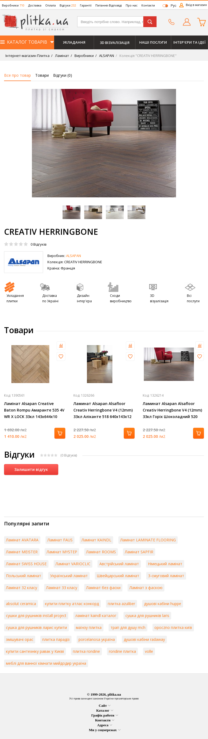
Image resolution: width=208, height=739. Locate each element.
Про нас (132, 5)
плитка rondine (86, 651)
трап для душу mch (127, 627)
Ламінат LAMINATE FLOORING (148, 539)
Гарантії (86, 5)
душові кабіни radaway (144, 639)
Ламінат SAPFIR (139, 551)
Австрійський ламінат (119, 563)
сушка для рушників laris (147, 615)
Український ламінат (69, 575)
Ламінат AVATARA (22, 539)
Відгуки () (62, 75)
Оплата (50, 5)
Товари (42, 75)
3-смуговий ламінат (166, 575)
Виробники (13, 5)
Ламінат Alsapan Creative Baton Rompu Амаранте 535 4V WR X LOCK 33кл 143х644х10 (34, 410)
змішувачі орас (19, 639)
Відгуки (68, 5)
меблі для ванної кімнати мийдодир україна (46, 663)
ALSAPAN (106, 55)
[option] (104, 143)
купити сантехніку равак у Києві (35, 651)
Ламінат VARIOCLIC (73, 563)
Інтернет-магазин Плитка (27, 55)
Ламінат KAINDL (96, 539)
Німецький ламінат (165, 563)
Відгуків (39, 244)
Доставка (34, 5)
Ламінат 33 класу (61, 587)
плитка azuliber (121, 603)
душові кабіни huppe (162, 603)
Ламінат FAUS (60, 539)
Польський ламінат (23, 575)
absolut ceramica (21, 603)
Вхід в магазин (196, 5)
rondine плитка (122, 651)
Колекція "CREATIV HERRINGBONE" (148, 55)
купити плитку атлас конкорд (72, 603)
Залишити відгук (31, 469)
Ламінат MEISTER (22, 551)
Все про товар (17, 75)
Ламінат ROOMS (101, 551)
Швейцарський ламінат (118, 575)
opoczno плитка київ (173, 627)
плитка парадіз (56, 639)
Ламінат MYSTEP (62, 551)
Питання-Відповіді (108, 5)
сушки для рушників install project (36, 615)
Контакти (148, 5)
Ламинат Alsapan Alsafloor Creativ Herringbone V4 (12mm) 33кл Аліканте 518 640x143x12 (103, 410)
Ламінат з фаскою (145, 587)
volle (149, 651)
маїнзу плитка (89, 627)
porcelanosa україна (97, 639)
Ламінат (61, 55)
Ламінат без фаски (103, 587)
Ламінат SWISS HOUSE (26, 563)
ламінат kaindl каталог (95, 615)
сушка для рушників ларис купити (36, 627)
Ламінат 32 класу (21, 587)
